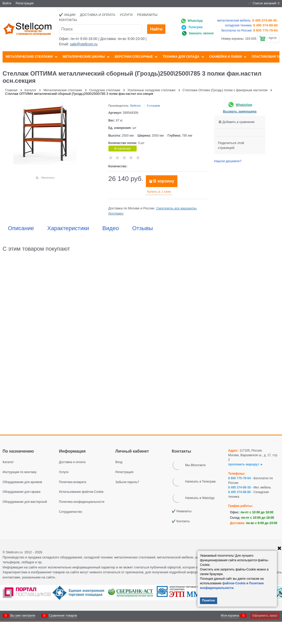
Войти (7, 3)
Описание (21, 228)
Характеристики (68, 228)
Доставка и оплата (97, 15)
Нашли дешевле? (227, 161)
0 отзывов (153, 105)
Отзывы (142, 228)
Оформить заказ (264, 615)
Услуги (126, 15)
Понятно (208, 600)
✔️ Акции (67, 15)
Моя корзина (230, 616)
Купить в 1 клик (159, 191)
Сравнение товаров (63, 616)
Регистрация (25, 3)
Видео (110, 228)
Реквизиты (147, 15)
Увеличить (48, 177)
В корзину (163, 181)
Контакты (68, 20)
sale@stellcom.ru (84, 44)
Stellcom (135, 105)
